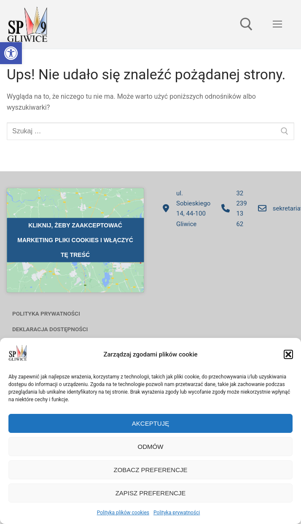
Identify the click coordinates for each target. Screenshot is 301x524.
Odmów (151, 446)
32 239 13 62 (232, 208)
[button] (11, 53)
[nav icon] (277, 24)
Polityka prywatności (176, 513)
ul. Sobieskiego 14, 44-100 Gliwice (183, 208)
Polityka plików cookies (123, 513)
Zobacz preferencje (150, 469)
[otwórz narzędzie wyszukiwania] (246, 24)
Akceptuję (150, 423)
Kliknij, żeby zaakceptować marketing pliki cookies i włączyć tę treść (75, 240)
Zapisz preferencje (151, 493)
